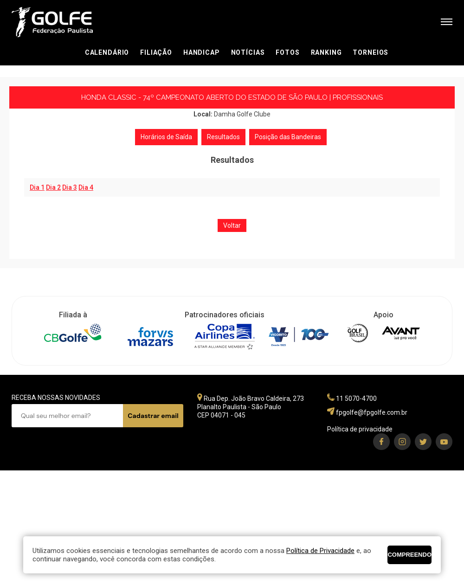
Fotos (287, 52)
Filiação (156, 52)
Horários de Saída (166, 137)
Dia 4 (85, 187)
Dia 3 (69, 187)
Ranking (326, 52)
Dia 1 (37, 187)
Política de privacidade (360, 429)
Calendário (107, 52)
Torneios (370, 52)
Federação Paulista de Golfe (61, 22)
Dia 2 (53, 187)
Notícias (248, 52)
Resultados (223, 137)
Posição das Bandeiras (288, 137)
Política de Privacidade (320, 550)
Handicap (201, 52)
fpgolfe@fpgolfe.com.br (371, 412)
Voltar (232, 225)
